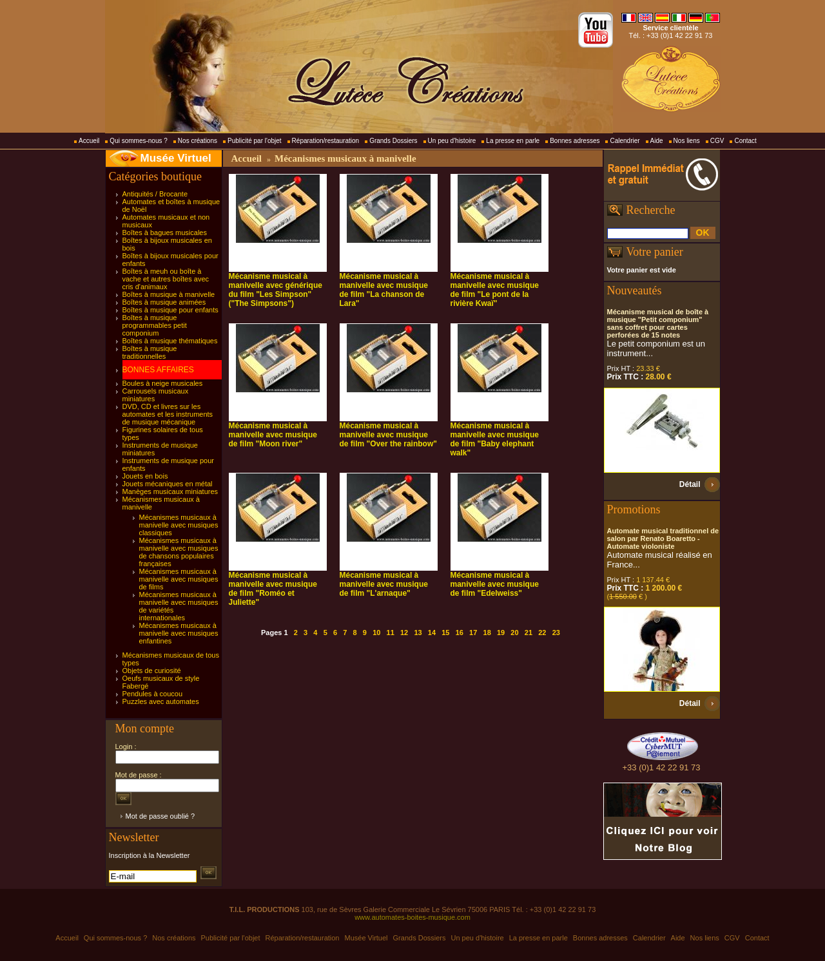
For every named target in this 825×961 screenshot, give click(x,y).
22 (542, 632)
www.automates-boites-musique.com (412, 917)
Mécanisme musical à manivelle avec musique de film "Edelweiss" (495, 584)
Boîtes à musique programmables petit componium (154, 325)
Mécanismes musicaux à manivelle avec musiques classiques (178, 525)
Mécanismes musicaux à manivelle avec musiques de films (178, 579)
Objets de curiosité (151, 670)
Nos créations (197, 140)
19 (501, 632)
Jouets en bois (145, 476)
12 (404, 632)
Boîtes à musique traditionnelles (149, 352)
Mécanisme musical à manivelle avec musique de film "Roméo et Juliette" (273, 589)
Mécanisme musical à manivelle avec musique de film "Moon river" (273, 434)
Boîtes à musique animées (164, 302)
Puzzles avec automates (160, 701)
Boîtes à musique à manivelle (168, 294)
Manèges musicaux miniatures (170, 491)
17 (473, 632)
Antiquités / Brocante (155, 194)
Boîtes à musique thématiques (170, 341)
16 (459, 632)
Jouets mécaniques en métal (167, 484)
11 (390, 632)
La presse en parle (512, 140)
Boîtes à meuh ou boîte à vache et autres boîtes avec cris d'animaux (165, 278)
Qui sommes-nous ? (138, 140)
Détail (690, 484)
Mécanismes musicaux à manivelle (345, 158)
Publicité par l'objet (255, 140)
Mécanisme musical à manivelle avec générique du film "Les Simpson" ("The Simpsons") (275, 290)
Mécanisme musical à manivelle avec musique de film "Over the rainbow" (388, 434)
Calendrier (624, 140)
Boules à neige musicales (162, 383)
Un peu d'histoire (452, 140)
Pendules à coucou (152, 694)
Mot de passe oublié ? (160, 816)
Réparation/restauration (326, 140)
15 (445, 632)
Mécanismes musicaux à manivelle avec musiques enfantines (178, 633)
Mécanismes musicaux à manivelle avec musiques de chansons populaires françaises (178, 552)
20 (514, 632)
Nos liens (687, 140)
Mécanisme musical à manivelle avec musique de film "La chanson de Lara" (384, 290)
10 (376, 632)
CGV (717, 140)
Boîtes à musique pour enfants (170, 310)
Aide (656, 140)
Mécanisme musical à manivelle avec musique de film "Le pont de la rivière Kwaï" (495, 290)
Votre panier (654, 251)
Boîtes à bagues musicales (164, 232)
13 (418, 632)
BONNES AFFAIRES (158, 369)
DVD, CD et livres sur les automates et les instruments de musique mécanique (167, 414)
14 (432, 632)
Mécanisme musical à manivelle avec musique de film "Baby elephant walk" (495, 439)
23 (556, 632)
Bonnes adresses (574, 140)
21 (528, 632)
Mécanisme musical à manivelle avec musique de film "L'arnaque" (384, 584)
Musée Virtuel (176, 158)
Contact (745, 140)
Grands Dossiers (393, 140)
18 (487, 632)
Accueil (89, 140)
